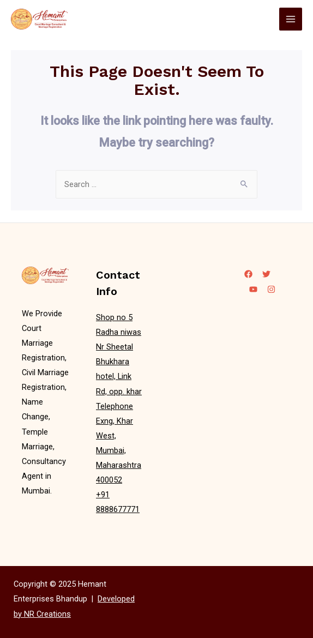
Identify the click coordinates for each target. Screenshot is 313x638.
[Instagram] (271, 289)
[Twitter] (266, 274)
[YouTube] (253, 289)
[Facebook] (248, 274)
